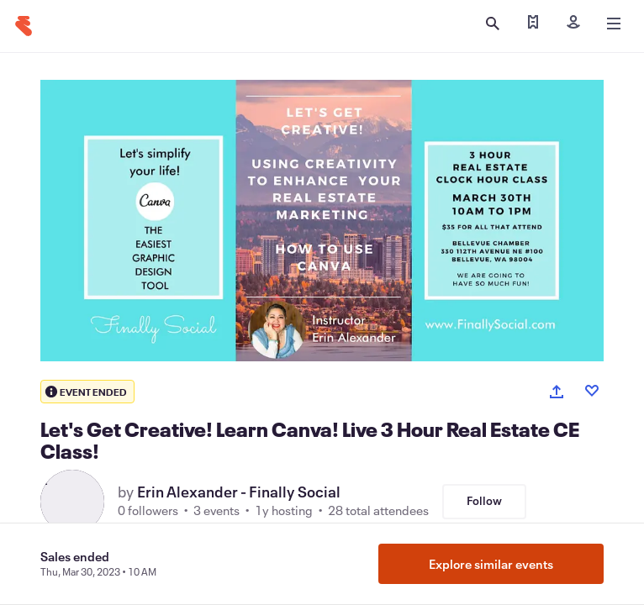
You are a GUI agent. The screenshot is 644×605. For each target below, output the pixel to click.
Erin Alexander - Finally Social (238, 491)
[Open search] (492, 23)
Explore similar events (491, 563)
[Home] (23, 26)
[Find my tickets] (533, 23)
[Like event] (592, 390)
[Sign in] (573, 23)
